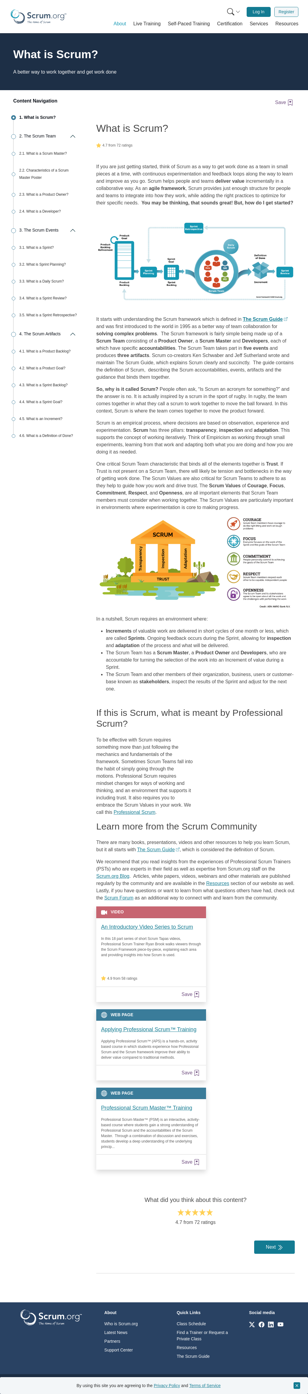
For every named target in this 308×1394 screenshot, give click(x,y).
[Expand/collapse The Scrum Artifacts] (72, 334)
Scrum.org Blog (112, 876)
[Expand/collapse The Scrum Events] (72, 230)
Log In (258, 11)
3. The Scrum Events (38, 230)
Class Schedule (191, 1323)
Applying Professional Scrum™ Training (148, 1029)
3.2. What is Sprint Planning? (42, 264)
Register (286, 11)
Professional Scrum (135, 812)
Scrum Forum (119, 897)
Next (274, 1247)
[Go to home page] (51, 1317)
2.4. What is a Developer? (40, 211)
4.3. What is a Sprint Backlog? (43, 385)
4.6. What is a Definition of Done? (46, 436)
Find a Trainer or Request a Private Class (202, 1335)
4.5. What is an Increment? (40, 419)
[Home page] (38, 16)
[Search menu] (233, 12)
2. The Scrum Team (37, 136)
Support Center (118, 1350)
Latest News (116, 1332)
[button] (120, 24)
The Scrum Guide (156, 849)
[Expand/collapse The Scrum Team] (72, 136)
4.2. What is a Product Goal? (42, 368)
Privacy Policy (167, 1385)
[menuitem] (233, 12)
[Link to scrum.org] (252, 1324)
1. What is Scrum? (37, 117)
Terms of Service (204, 1385)
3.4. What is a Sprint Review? (42, 298)
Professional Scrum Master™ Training (146, 1108)
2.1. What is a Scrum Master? (43, 153)
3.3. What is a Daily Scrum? (41, 281)
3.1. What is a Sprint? (36, 247)
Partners (112, 1341)
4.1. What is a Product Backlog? (45, 351)
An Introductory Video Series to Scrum (147, 927)
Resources (217, 883)
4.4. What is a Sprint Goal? (40, 402)
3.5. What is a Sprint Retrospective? (48, 315)
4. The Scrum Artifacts (39, 333)
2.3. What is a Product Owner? (43, 194)
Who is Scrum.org (121, 1323)
